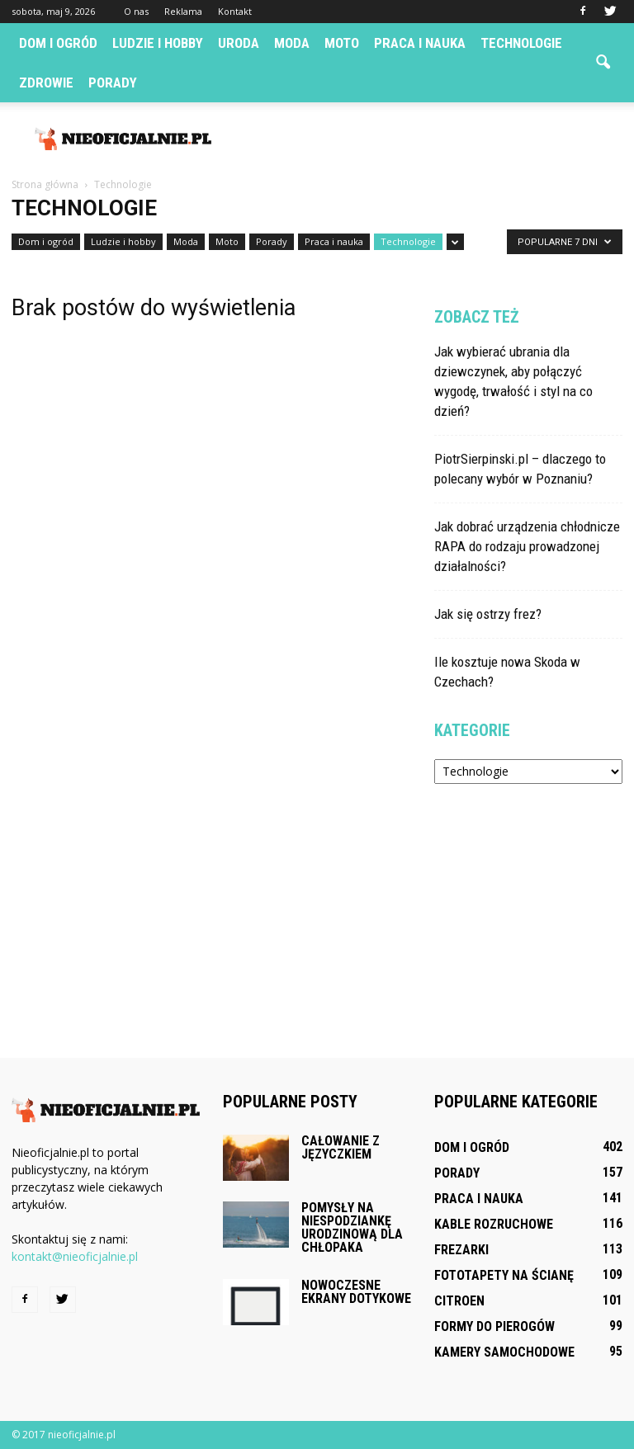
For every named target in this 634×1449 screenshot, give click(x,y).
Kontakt (235, 11)
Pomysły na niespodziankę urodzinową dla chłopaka (352, 1227)
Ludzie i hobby (157, 43)
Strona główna (45, 184)
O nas (136, 11)
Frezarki (461, 1250)
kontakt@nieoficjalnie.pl (75, 1256)
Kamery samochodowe (504, 1352)
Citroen (459, 1301)
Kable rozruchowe (493, 1224)
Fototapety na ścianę (504, 1275)
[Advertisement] (428, 138)
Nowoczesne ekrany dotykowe (356, 1291)
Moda (292, 43)
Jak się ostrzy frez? (488, 614)
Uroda (238, 43)
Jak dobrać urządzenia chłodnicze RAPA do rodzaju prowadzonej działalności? (527, 546)
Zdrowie (46, 82)
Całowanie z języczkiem (340, 1147)
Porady (112, 82)
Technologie (521, 43)
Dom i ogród (58, 43)
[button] (602, 63)
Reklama (183, 11)
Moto (341, 43)
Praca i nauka (420, 43)
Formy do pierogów (494, 1326)
